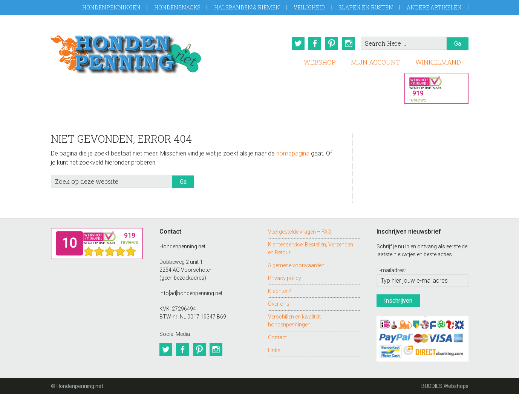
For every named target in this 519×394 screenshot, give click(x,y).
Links (274, 349)
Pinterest (331, 43)
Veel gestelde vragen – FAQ (299, 231)
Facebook (314, 43)
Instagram (349, 43)
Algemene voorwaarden (296, 265)
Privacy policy (284, 277)
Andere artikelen (434, 7)
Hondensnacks (177, 7)
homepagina (292, 152)
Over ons (278, 303)
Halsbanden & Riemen (247, 7)
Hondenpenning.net (126, 52)
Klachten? (279, 290)
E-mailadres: (391, 270)
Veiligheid (309, 7)
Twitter (297, 43)
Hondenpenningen (111, 7)
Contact (277, 337)
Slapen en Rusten (365, 7)
